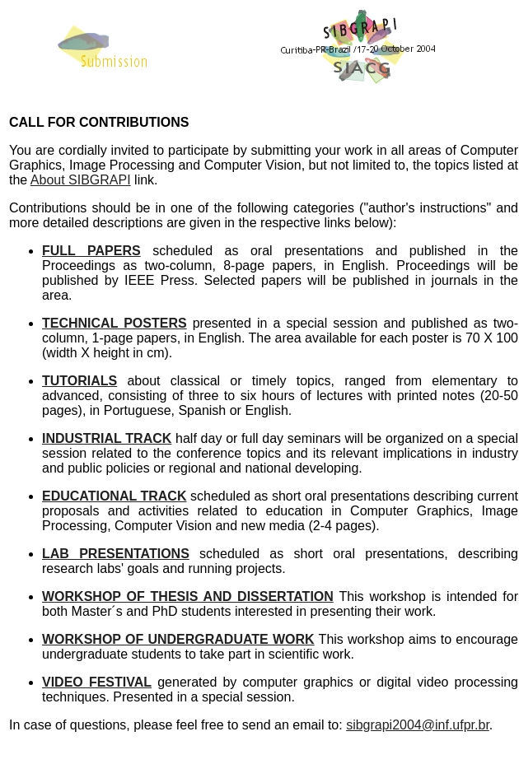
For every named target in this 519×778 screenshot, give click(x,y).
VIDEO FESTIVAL (97, 682)
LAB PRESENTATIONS (115, 554)
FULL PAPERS (91, 251)
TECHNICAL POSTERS (114, 323)
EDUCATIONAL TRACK (114, 496)
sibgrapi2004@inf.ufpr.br (417, 725)
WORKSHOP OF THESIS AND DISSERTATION (188, 596)
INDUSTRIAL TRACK (106, 438)
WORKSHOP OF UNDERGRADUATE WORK (178, 639)
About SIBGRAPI (80, 180)
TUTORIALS (79, 381)
